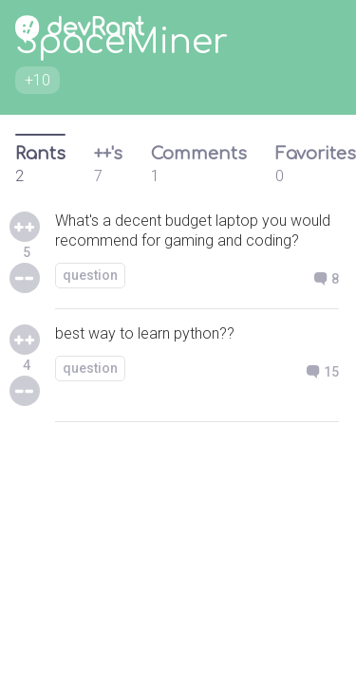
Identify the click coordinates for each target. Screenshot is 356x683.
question (90, 275)
